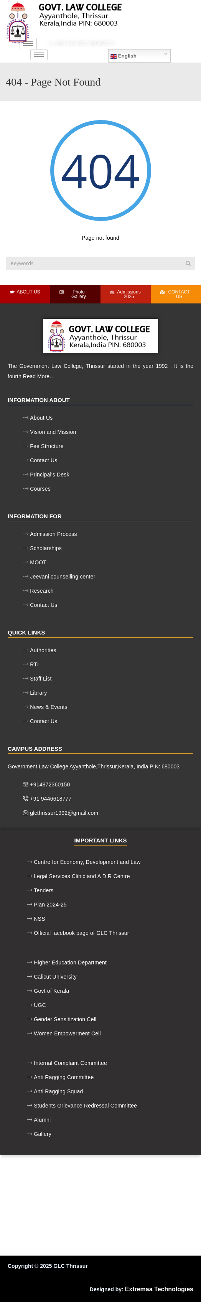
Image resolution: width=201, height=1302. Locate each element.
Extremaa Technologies (159, 1289)
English (123, 56)
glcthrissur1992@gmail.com (160, 43)
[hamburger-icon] (28, 43)
